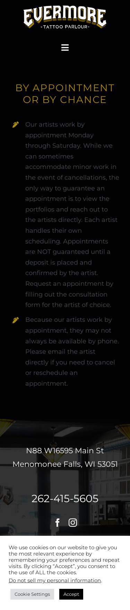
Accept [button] (71, 594)
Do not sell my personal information (55, 580)
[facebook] (57, 522)
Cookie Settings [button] (32, 594)
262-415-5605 (65, 498)
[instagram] (73, 522)
